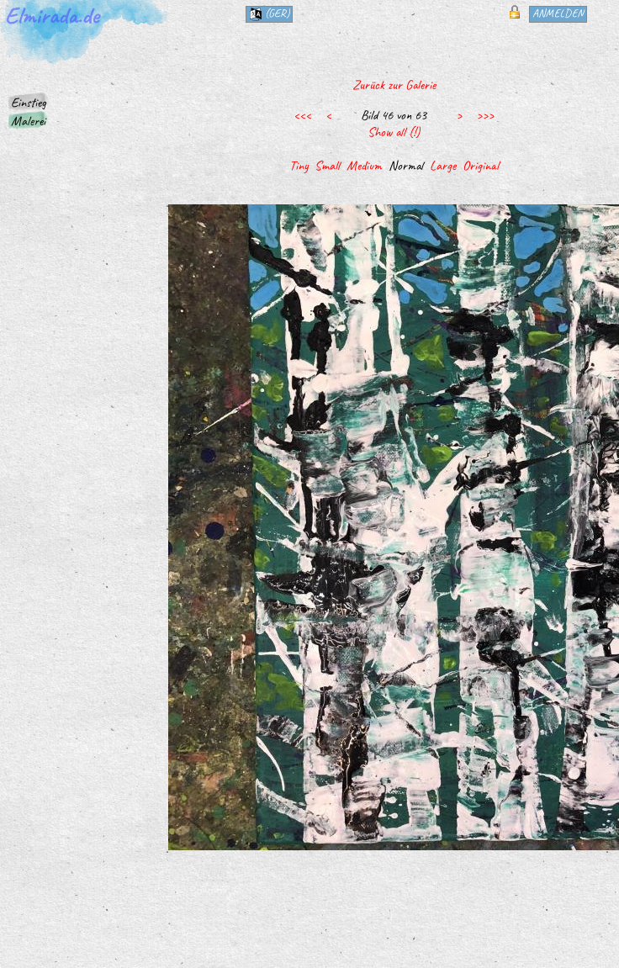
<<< (302, 115)
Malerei (28, 121)
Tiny (298, 165)
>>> (485, 115)
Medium (364, 165)
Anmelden (558, 13)
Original (481, 165)
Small (327, 165)
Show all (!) (394, 132)
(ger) (269, 13)
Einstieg (28, 102)
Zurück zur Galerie (394, 85)
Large (443, 165)
